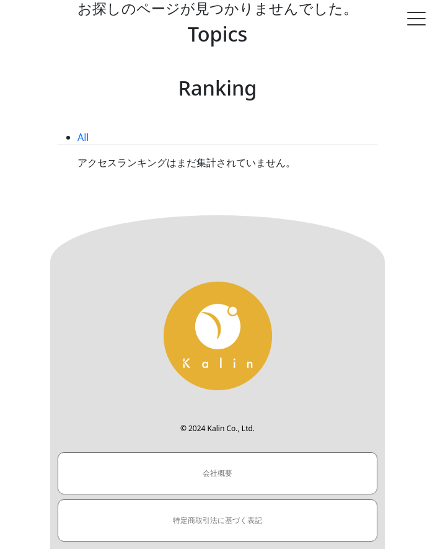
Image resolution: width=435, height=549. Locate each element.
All (83, 137)
